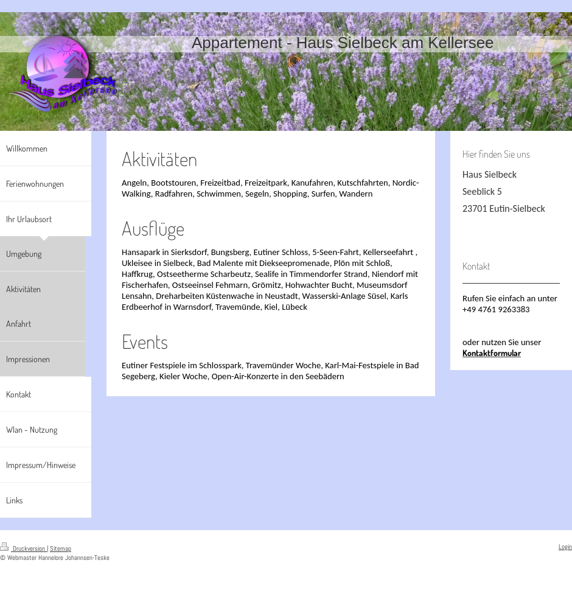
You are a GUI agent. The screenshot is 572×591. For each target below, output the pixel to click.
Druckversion (23, 548)
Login (565, 546)
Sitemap (60, 548)
